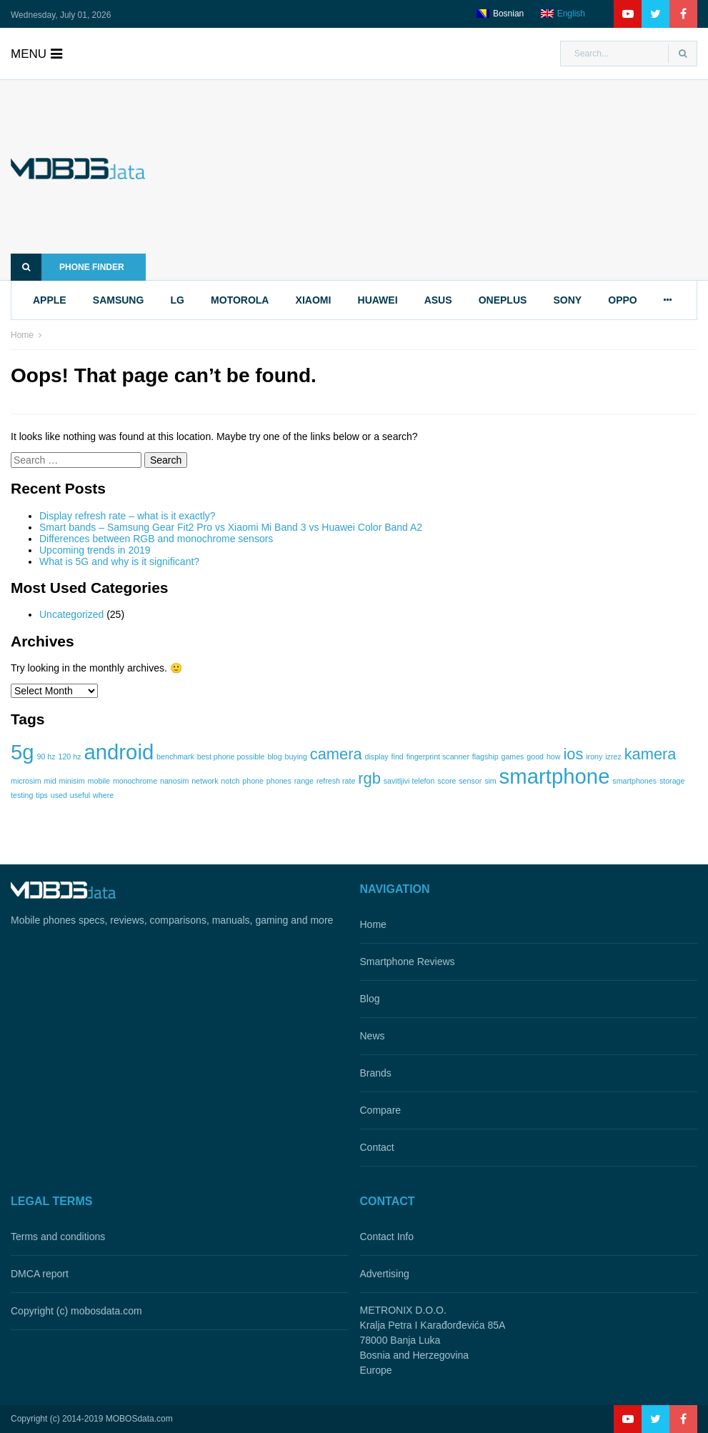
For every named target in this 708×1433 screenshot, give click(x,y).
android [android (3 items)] (119, 752)
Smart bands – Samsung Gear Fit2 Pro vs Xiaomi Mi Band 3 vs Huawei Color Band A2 (230, 527)
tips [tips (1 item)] (42, 795)
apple (49, 300)
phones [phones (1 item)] (278, 781)
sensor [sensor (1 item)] (470, 781)
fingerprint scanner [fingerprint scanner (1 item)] (438, 756)
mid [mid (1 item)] (50, 781)
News (372, 1036)
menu (36, 54)
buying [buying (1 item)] (295, 756)
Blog (370, 998)
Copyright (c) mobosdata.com (76, 1311)
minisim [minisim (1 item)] (72, 781)
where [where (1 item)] (103, 795)
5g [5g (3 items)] (22, 752)
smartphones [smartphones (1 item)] (634, 781)
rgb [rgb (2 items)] (369, 778)
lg (177, 300)
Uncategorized (71, 614)
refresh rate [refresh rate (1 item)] (336, 781)
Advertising (384, 1273)
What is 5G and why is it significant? (119, 561)
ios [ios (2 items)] (573, 754)
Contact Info (387, 1236)
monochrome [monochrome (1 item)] (135, 781)
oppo (622, 300)
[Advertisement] (442, 180)
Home (22, 335)
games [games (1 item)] (512, 756)
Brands (376, 1073)
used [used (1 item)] (59, 795)
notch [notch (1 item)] (230, 781)
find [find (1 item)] (398, 756)
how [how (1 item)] (554, 756)
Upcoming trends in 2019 (95, 550)
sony (567, 300)
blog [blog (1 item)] (274, 756)
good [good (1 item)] (535, 756)
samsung (118, 300)
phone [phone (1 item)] (253, 781)
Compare (381, 1110)
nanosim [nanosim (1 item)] (174, 781)
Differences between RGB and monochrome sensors (156, 538)
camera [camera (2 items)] (336, 754)
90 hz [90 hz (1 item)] (46, 756)
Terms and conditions (58, 1236)
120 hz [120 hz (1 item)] (69, 756)
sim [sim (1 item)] (490, 781)
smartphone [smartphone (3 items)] (554, 776)
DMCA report (40, 1273)
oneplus (503, 300)
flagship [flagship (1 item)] (485, 756)
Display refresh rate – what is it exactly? (127, 515)
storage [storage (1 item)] (672, 781)
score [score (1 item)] (446, 781)
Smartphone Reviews (407, 961)
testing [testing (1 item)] (22, 795)
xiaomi (313, 300)
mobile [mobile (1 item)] (99, 781)
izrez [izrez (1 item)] (613, 756)
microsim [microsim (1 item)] (26, 781)
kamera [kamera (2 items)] (650, 754)
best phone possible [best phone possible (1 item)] (231, 756)
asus (438, 300)
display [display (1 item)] (377, 756)
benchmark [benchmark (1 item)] (175, 756)
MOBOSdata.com (139, 1419)
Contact (377, 1147)
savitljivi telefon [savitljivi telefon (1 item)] (409, 781)
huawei (378, 300)
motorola (240, 300)
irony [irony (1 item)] (594, 756)
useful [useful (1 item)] (80, 795)
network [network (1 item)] (204, 781)
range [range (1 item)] (304, 781)
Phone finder (67, 267)
